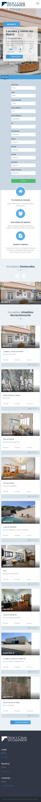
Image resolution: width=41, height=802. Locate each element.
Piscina (13, 146)
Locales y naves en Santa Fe (14, 659)
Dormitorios (15, 131)
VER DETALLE (13, 56)
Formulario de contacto (7, 786)
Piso (5, 571)
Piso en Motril (8, 439)
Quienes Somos (5, 771)
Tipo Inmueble (16, 100)
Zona (13, 92)
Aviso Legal (4, 757)
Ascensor (14, 162)
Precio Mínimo (16, 108)
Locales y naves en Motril (13, 351)
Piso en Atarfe (8, 483)
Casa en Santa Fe (10, 615)
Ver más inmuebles (19, 722)
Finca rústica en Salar (11, 702)
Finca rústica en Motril (11, 395)
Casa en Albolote (10, 527)
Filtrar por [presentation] (5, 77)
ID (12, 123)
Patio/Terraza (16, 170)
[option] (20, 41)
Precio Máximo (16, 115)
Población (14, 85)
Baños (13, 139)
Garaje (13, 154)
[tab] (5, 77)
